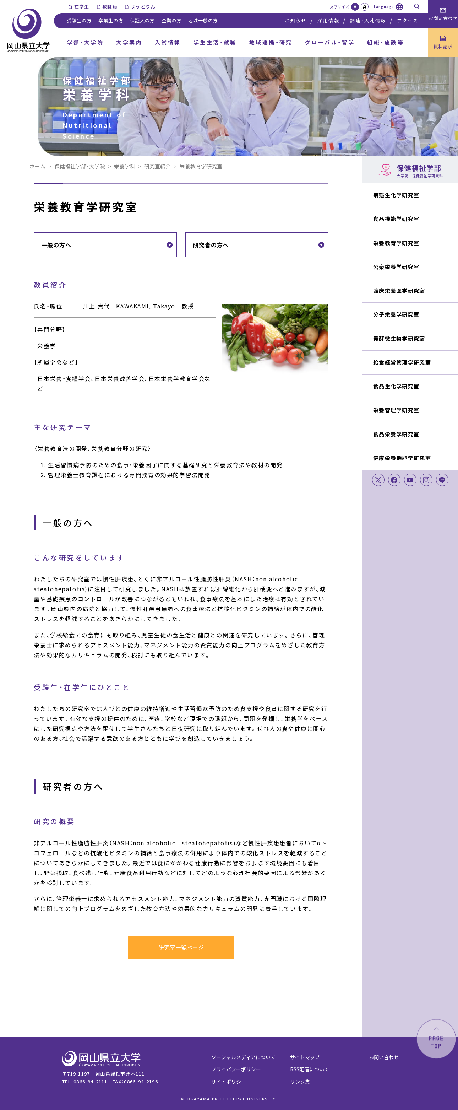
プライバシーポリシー (236, 1069)
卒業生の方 (110, 20)
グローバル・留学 (330, 42)
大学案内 (129, 42)
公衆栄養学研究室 (396, 266)
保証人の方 (142, 20)
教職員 (110, 6)
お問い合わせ (384, 1057)
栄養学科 (124, 166)
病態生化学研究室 (396, 195)
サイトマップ (305, 1057)
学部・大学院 (85, 42)
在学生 (81, 6)
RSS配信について (309, 1069)
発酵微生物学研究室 (399, 338)
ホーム (37, 166)
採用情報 (328, 20)
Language (384, 6)
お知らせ (296, 20)
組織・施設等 (385, 42)
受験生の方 (79, 20)
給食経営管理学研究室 (402, 362)
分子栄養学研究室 (396, 314)
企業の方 (171, 20)
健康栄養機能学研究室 (402, 458)
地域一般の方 (203, 20)
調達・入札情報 (368, 20)
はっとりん (143, 6)
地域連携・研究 (271, 42)
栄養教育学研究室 (396, 243)
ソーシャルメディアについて (243, 1057)
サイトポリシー (228, 1081)
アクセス (407, 20)
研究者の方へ (211, 245)
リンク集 (300, 1081)
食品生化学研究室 (396, 386)
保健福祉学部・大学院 (79, 166)
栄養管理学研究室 (396, 410)
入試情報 (168, 42)
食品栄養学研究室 (396, 434)
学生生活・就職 (215, 42)
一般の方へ (56, 245)
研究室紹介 (157, 166)
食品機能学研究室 (396, 218)
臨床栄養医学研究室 (399, 290)
